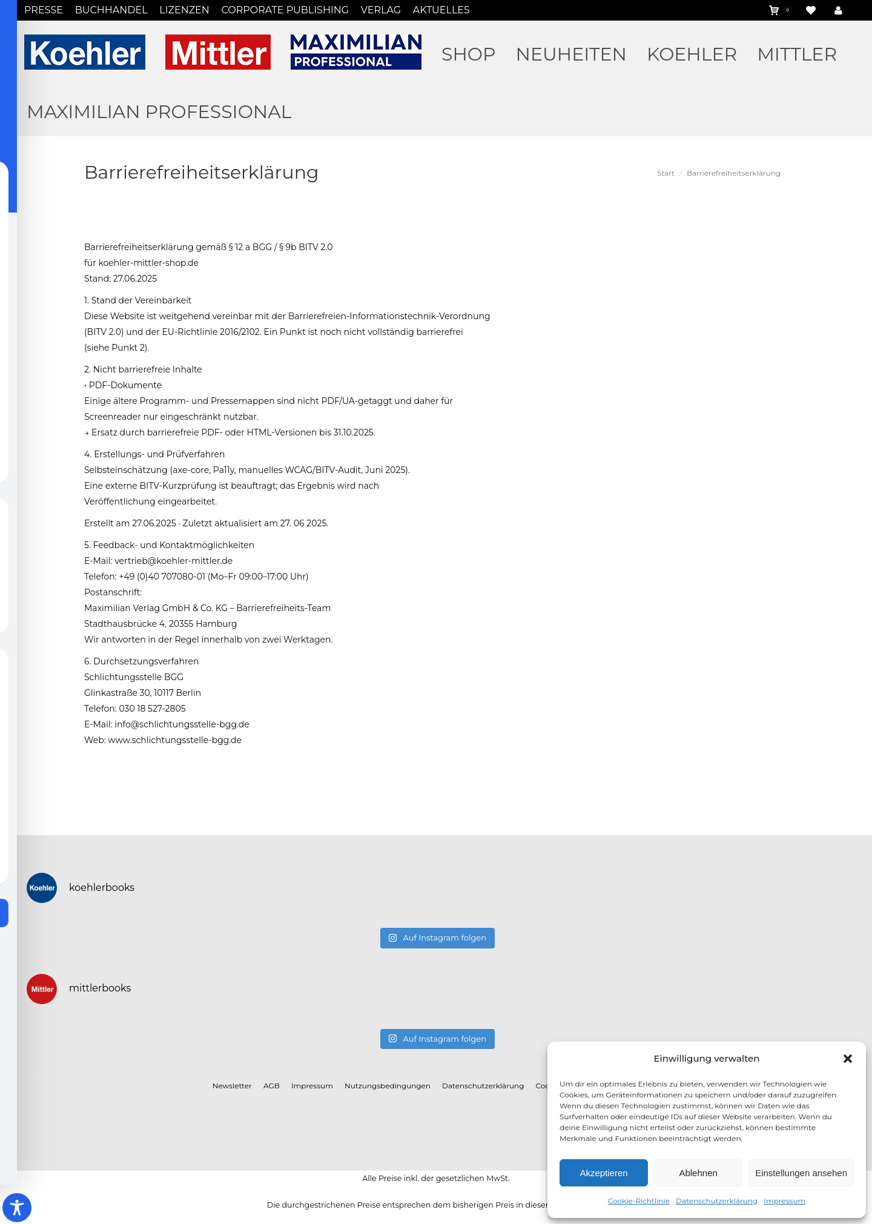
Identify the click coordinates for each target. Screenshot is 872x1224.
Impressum (784, 1200)
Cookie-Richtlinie (639, 1200)
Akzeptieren (603, 1173)
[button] (848, 1059)
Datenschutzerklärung (717, 1200)
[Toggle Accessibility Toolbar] (17, 1207)
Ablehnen (698, 1173)
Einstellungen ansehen (801, 1173)
